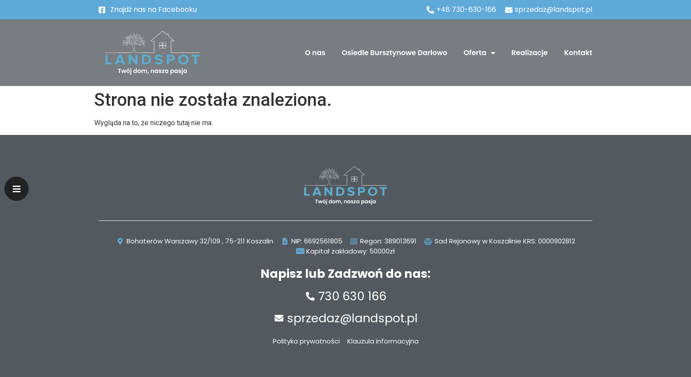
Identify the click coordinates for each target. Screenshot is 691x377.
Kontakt (578, 53)
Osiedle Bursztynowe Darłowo (395, 53)
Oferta (479, 53)
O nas (315, 53)
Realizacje (530, 53)
